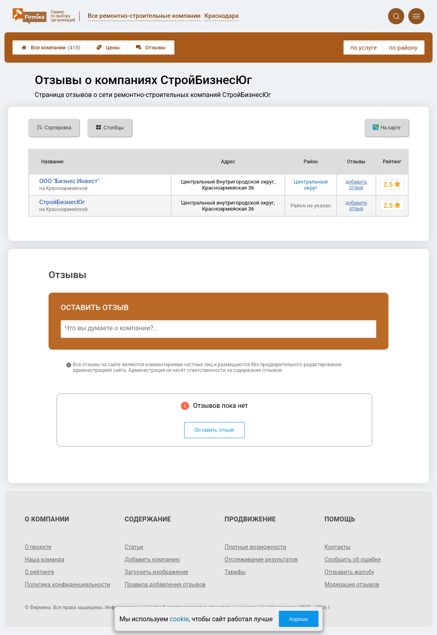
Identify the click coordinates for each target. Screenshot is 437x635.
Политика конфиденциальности (67, 584)
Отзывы (150, 47)
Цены (108, 47)
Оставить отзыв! (215, 430)
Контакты (337, 547)
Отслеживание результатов (261, 559)
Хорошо (298, 619)
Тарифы (235, 572)
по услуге (363, 47)
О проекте (38, 547)
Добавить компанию (152, 559)
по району (403, 47)
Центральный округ (311, 185)
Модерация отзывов (352, 584)
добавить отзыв (356, 184)
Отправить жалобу (349, 572)
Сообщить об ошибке (353, 559)
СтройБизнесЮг (62, 202)
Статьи (134, 547)
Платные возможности (255, 547)
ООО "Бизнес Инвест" (69, 181)
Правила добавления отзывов (165, 584)
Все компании (50, 47)
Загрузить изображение (156, 572)
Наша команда (44, 559)
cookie (179, 619)
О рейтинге (39, 572)
